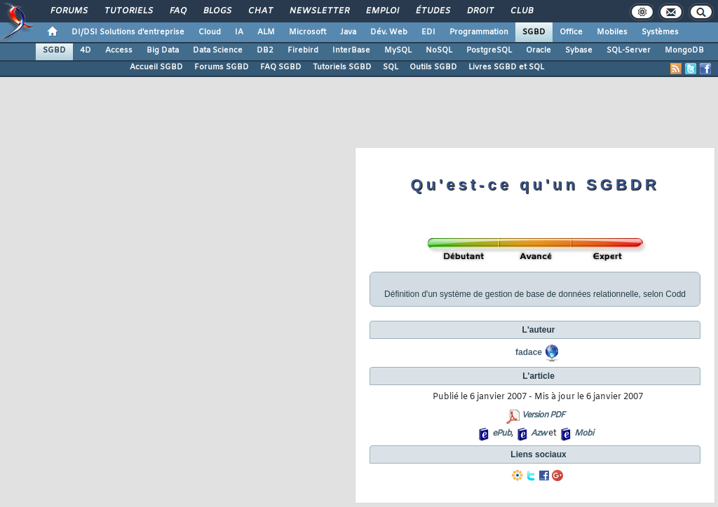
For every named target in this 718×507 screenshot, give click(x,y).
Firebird (302, 50)
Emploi (382, 11)
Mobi (583, 433)
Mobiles (612, 32)
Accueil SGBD (156, 67)
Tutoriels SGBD (342, 67)
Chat (259, 11)
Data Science (218, 50)
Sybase (578, 50)
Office (571, 32)
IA (239, 32)
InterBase (351, 50)
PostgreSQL (489, 50)
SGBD (534, 32)
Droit (479, 11)
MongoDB (684, 50)
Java (348, 32)
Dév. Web (388, 32)
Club (521, 11)
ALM (266, 32)
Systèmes (660, 32)
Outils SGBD (433, 67)
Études (432, 11)
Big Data (163, 50)
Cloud (209, 32)
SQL (390, 67)
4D (85, 50)
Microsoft (307, 32)
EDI (428, 32)
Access (119, 50)
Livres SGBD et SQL (506, 67)
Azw (538, 433)
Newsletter (318, 11)
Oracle (538, 50)
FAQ (177, 11)
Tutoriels (128, 11)
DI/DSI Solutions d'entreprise (128, 32)
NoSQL (439, 50)
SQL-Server (629, 50)
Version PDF (543, 415)
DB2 (265, 50)
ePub (501, 433)
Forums (68, 11)
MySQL (398, 50)
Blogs (216, 11)
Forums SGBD (221, 67)
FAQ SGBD (281, 67)
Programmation (478, 32)
